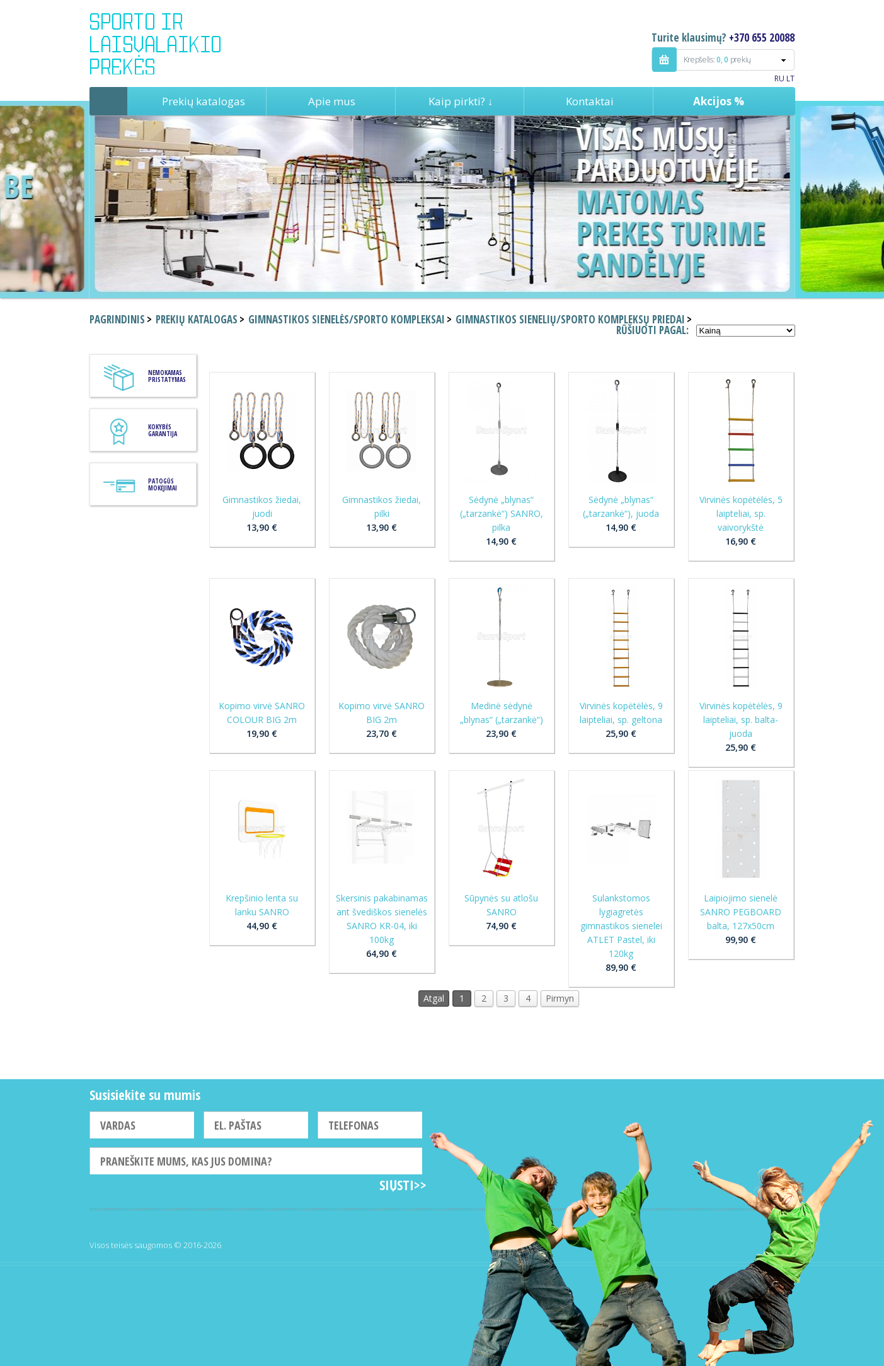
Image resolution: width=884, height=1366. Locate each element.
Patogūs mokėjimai (162, 484)
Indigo (166, 43)
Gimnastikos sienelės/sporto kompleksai (346, 319)
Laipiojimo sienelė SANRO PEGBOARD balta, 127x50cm (740, 912)
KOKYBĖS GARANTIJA (162, 430)
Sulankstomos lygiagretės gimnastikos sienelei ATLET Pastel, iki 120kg (621, 925)
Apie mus (331, 101)
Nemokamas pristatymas (167, 376)
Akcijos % (718, 101)
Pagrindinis (108, 101)
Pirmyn (560, 998)
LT (790, 78)
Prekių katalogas (203, 101)
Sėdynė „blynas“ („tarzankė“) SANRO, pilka (501, 513)
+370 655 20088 (762, 37)
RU (779, 78)
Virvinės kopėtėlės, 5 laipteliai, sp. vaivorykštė (741, 513)
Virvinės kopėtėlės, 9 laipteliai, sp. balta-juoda (741, 719)
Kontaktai (590, 101)
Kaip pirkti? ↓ (460, 101)
